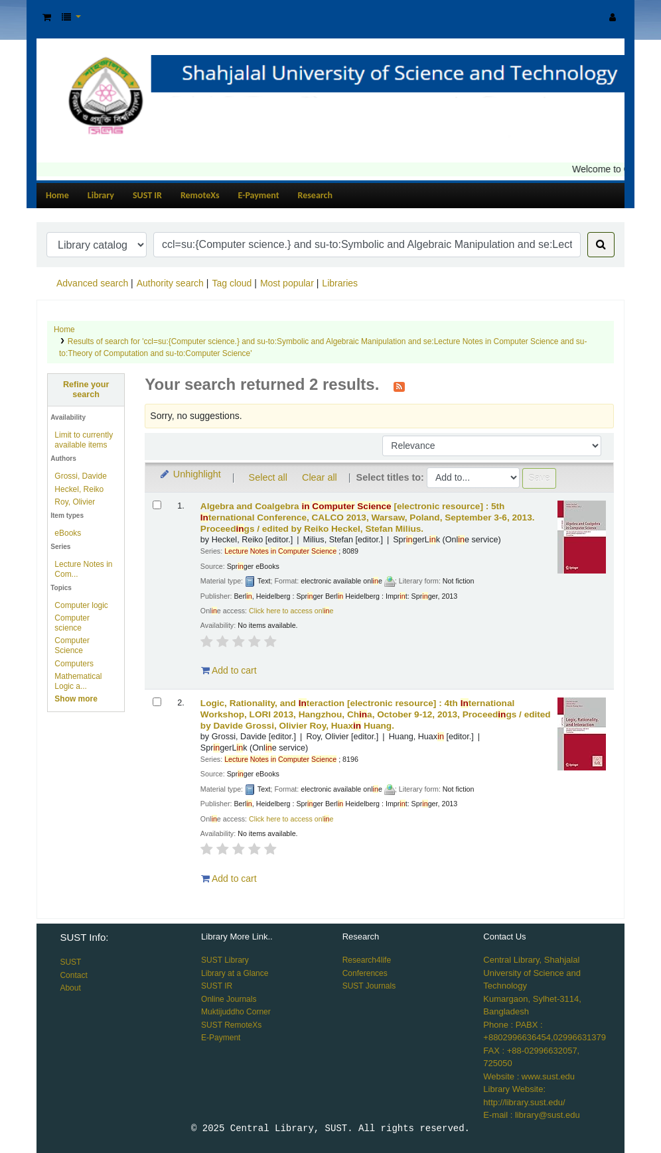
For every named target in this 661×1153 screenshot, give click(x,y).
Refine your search (86, 389)
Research (315, 195)
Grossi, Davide (80, 476)
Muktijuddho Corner (236, 1011)
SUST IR (147, 195)
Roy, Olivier (74, 502)
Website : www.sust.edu (529, 1076)
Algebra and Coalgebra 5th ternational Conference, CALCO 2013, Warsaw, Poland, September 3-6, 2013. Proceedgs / (367, 517)
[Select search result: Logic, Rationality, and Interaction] (157, 702)
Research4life (366, 960)
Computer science (72, 623)
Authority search (170, 283)
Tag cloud (232, 283)
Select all (268, 477)
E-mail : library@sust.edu (531, 1115)
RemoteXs (200, 195)
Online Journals (228, 999)
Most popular (287, 283)
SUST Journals (369, 986)
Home (57, 195)
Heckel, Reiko (79, 489)
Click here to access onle (291, 611)
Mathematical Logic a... (78, 681)
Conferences (365, 973)
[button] (46, 17)
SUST (70, 962)
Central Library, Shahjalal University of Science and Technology (532, 973)
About (70, 988)
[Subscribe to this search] (399, 385)
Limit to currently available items (83, 440)
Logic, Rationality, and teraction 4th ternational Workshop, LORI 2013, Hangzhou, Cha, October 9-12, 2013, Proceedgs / (375, 714)
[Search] (601, 244)
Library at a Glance (234, 973)
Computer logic (81, 605)
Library (101, 195)
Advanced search (92, 283)
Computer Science (72, 645)
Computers (74, 663)
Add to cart (229, 670)
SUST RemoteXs (231, 1025)
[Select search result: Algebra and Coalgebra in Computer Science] (157, 505)
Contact (73, 975)
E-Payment (258, 195)
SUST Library (225, 960)
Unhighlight (189, 474)
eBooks (67, 533)
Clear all (319, 477)
